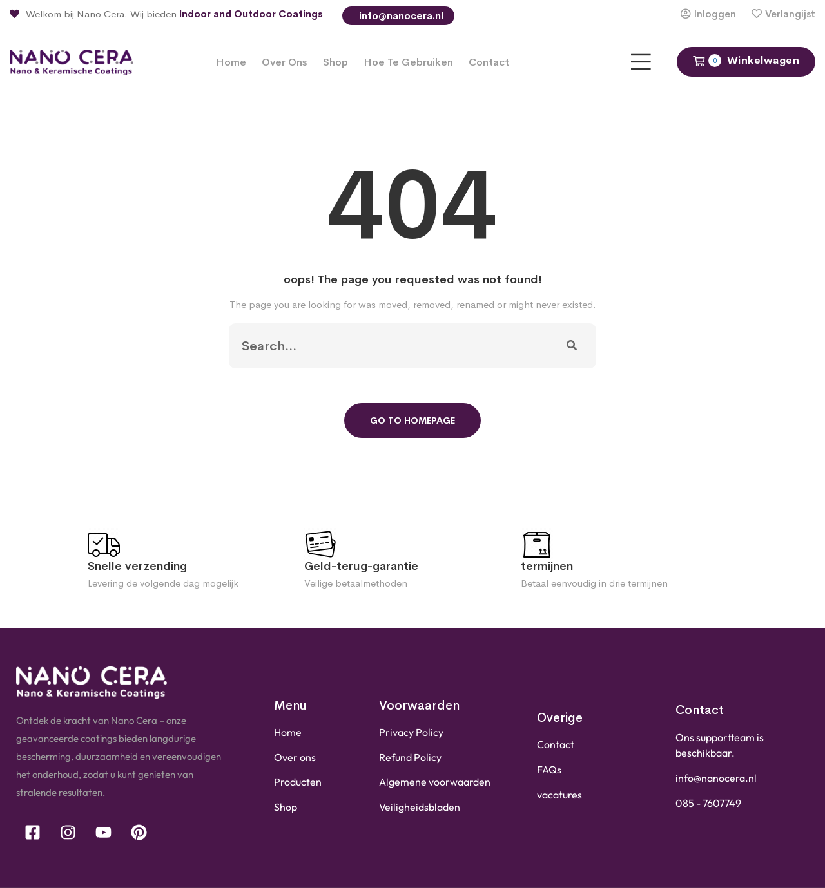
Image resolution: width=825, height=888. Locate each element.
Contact (489, 62)
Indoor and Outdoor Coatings (251, 14)
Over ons (284, 62)
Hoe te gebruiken (408, 62)
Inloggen (715, 14)
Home (231, 62)
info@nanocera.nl (399, 16)
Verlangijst (790, 14)
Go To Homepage (412, 420)
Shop (335, 62)
